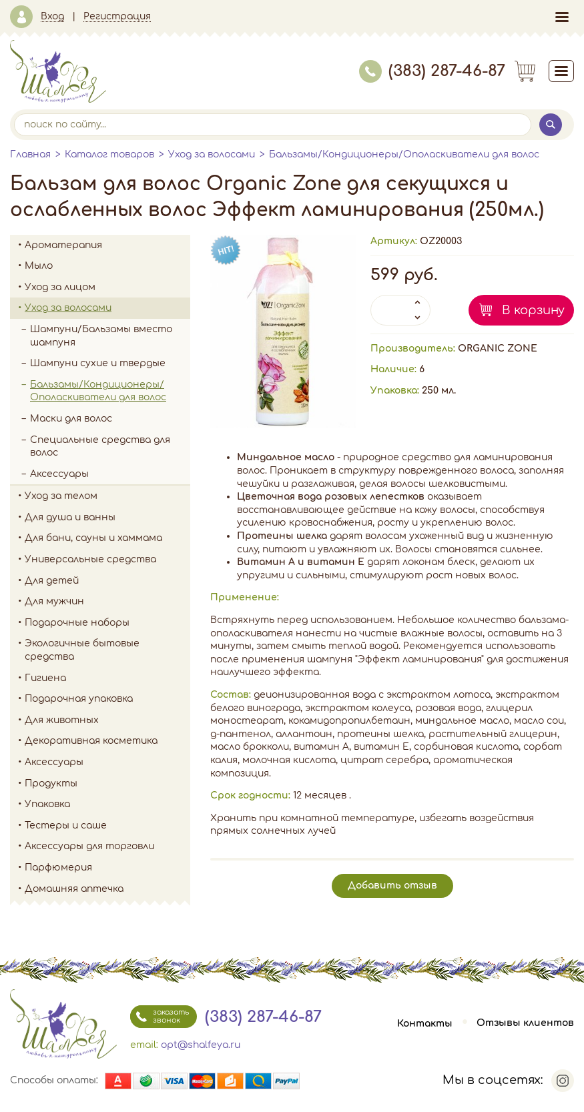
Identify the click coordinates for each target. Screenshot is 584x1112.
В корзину (533, 310)
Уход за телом (107, 496)
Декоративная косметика (107, 741)
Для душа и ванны (107, 517)
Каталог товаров (109, 154)
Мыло (107, 266)
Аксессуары (59, 474)
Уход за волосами (211, 154)
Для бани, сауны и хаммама (93, 538)
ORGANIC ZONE (497, 349)
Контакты (425, 1024)
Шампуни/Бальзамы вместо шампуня (110, 336)
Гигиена (107, 678)
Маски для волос (71, 419)
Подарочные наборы (107, 623)
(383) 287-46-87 (432, 71)
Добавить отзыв (392, 886)
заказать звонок (159, 1016)
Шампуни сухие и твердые (98, 363)
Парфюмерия (58, 868)
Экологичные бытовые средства (107, 650)
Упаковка (107, 804)
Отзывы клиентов (525, 1024)
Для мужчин (107, 601)
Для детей (107, 581)
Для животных (62, 720)
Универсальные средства (107, 559)
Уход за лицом (107, 287)
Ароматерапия (107, 245)
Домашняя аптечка (107, 889)
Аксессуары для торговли (89, 846)
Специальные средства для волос (100, 446)
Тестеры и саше (66, 825)
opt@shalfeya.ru (200, 1045)
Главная (30, 154)
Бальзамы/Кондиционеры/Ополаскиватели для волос (404, 154)
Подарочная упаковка (79, 699)
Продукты (107, 783)
